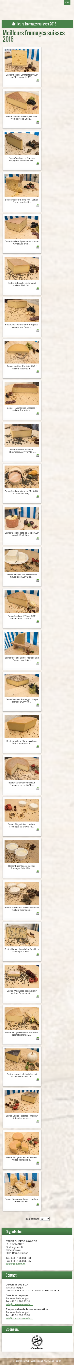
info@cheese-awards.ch (19, 1304)
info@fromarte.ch (15, 1263)
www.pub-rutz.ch (53, 1361)
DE (67, 2)
